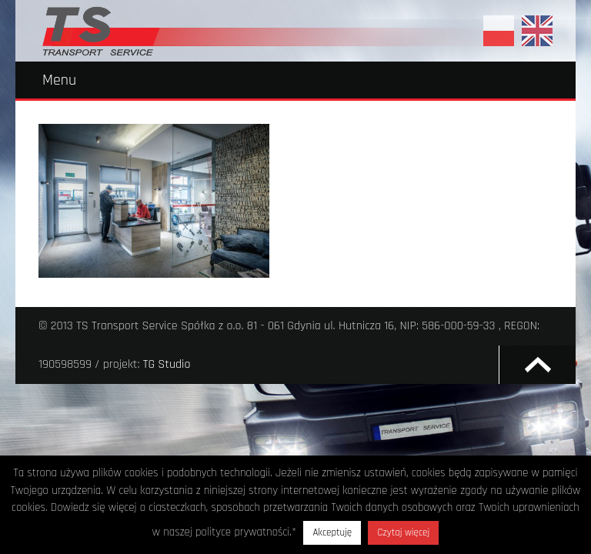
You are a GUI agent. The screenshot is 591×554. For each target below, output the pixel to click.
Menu (59, 80)
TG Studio (167, 364)
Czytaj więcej (403, 532)
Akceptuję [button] (332, 532)
